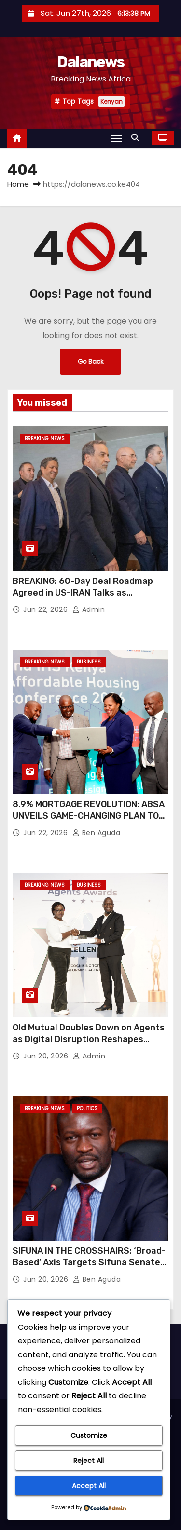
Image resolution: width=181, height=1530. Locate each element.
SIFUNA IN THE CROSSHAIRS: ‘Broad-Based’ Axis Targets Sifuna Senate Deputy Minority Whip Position (89, 1262)
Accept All (89, 1485)
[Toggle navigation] (116, 138)
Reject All (88, 1460)
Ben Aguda (96, 833)
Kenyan (111, 101)
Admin (88, 609)
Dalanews (90, 62)
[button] (137, 137)
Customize (88, 1435)
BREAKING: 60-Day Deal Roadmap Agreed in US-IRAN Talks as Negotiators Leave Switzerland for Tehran (87, 598)
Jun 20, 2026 (46, 1056)
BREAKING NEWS (45, 438)
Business (89, 661)
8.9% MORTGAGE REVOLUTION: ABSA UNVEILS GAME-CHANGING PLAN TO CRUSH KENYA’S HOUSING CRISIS (89, 816)
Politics (87, 1108)
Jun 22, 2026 (46, 609)
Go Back (90, 361)
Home (18, 184)
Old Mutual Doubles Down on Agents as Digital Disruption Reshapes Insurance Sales (89, 1039)
